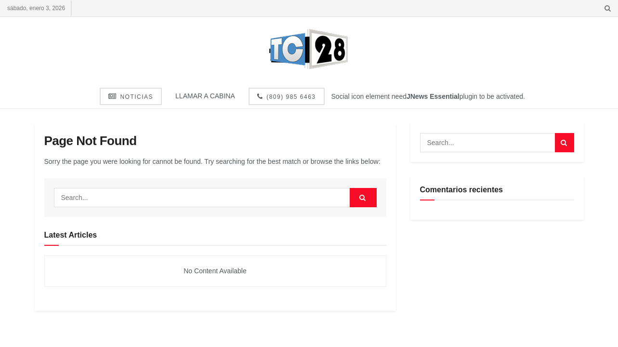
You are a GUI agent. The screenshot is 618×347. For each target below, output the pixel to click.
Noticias (130, 96)
